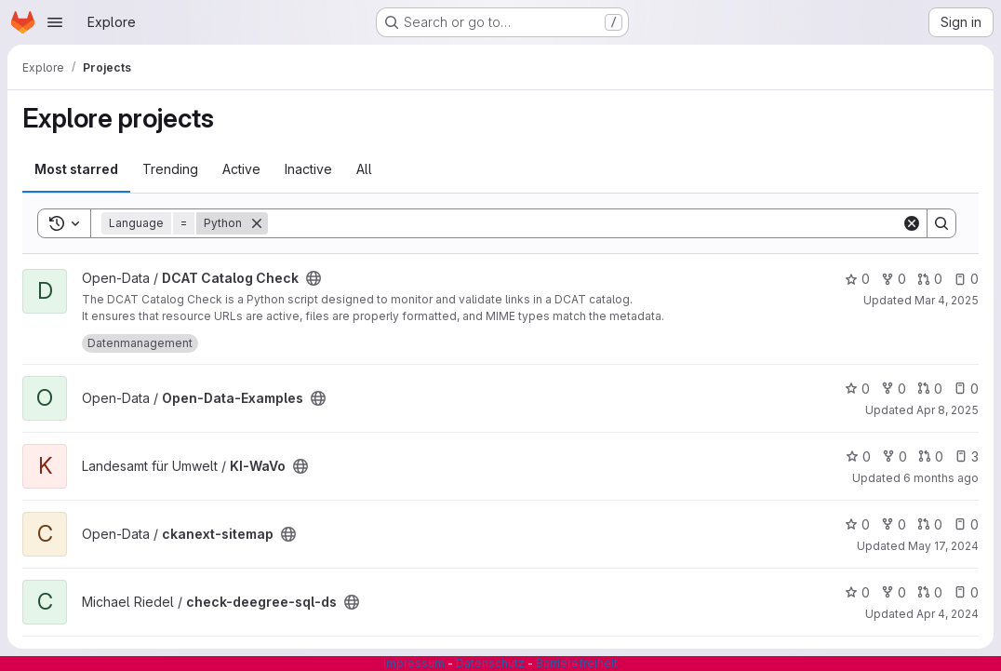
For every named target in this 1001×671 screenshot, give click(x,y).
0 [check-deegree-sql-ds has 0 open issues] (966, 592)
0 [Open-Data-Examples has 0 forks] (893, 388)
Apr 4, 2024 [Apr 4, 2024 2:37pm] (947, 614)
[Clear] (912, 223)
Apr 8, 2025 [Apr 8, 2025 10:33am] (947, 410)
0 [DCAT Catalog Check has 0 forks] (893, 279)
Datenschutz (490, 663)
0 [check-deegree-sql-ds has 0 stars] (857, 592)
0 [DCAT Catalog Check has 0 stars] (857, 279)
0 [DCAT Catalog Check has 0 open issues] (966, 279)
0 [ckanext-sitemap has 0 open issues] (966, 524)
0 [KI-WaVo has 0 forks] (894, 456)
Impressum (414, 663)
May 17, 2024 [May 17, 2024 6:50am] (943, 546)
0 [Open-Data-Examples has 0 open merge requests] (929, 388)
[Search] (585, 223)
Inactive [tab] (308, 169)
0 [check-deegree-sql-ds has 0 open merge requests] (929, 592)
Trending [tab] (170, 169)
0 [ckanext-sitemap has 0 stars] (857, 524)
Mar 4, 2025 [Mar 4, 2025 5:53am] (946, 300)
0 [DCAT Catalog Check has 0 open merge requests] (929, 279)
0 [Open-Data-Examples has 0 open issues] (966, 388)
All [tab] (364, 169)
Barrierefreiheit (577, 663)
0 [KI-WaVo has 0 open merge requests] (930, 456)
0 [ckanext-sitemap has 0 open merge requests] (929, 524)
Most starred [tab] (76, 169)
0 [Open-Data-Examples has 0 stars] (857, 388)
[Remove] (257, 223)
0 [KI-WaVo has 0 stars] (858, 456)
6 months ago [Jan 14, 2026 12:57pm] (941, 478)
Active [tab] (241, 169)
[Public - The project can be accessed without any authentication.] (313, 278)
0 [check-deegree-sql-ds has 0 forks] (893, 592)
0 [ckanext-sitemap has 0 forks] (893, 524)
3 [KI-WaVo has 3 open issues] (966, 456)
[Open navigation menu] (55, 22)
